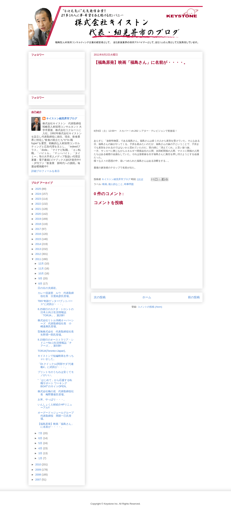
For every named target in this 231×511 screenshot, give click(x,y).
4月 (40, 448)
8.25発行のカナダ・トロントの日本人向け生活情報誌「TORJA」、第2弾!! (56, 312)
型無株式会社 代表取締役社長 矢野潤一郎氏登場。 (57, 333)
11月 (41, 268)
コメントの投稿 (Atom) (150, 306)
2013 (38, 249)
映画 (104, 184)
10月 (41, 273)
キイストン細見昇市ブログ (61, 118)
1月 (40, 458)
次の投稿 (100, 297)
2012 (38, 253)
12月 (41, 263)
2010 (38, 464)
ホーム (146, 297)
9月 (40, 278)
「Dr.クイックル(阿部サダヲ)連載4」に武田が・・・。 (56, 365)
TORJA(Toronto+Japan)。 (52, 350)
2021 (38, 208)
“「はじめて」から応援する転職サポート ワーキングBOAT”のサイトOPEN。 (55, 383)
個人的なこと (115, 184)
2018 (38, 223)
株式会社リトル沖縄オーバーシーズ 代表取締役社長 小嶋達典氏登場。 (56, 323)
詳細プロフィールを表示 (45, 171)
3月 (40, 453)
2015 (38, 239)
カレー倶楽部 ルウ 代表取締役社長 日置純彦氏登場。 (56, 294)
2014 (38, 244)
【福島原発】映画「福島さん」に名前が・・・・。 (56, 425)
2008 (38, 474)
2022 (38, 203)
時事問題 (129, 184)
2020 (38, 213)
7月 (40, 433)
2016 (38, 233)
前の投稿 (194, 297)
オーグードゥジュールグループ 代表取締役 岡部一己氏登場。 (57, 415)
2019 (38, 218)
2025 (38, 188)
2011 (38, 259)
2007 (38, 479)
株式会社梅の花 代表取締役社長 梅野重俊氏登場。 (56, 393)
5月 (40, 443)
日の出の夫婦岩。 (48, 287)
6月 (40, 438)
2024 (38, 193)
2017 (38, 228)
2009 (38, 469)
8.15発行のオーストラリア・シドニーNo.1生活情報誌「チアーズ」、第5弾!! (56, 342)
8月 (40, 283)
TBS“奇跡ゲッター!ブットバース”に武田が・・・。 (55, 303)
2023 (38, 198)
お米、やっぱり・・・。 (52, 399)
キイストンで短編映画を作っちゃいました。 (56, 357)
